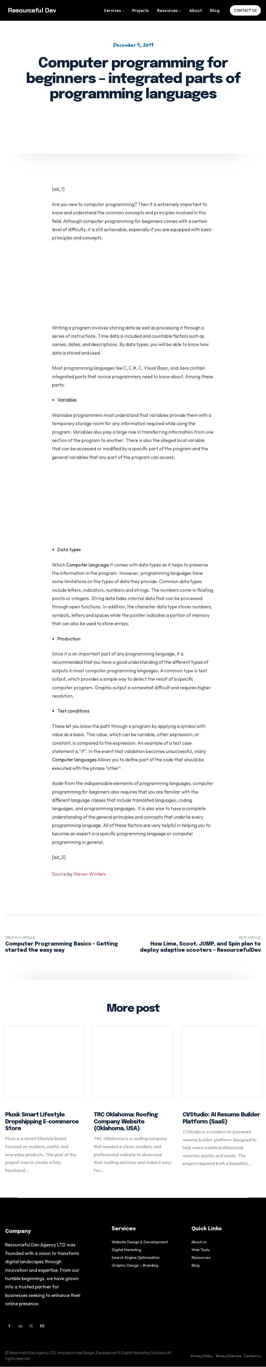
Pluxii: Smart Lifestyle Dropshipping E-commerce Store (42, 1122)
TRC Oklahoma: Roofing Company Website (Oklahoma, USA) (126, 1122)
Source (59, 874)
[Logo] (37, 10)
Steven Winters (90, 874)
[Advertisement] (133, 285)
